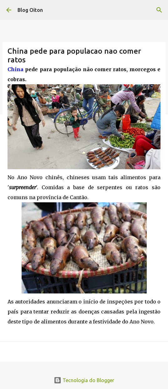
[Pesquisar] (159, 9)
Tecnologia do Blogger (84, 380)
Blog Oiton (30, 10)
